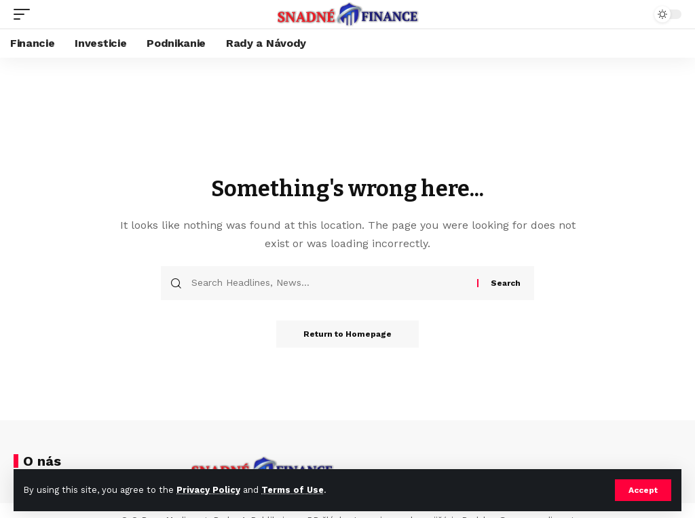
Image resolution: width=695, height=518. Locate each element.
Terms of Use (292, 490)
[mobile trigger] (25, 14)
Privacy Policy (208, 490)
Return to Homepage (347, 334)
